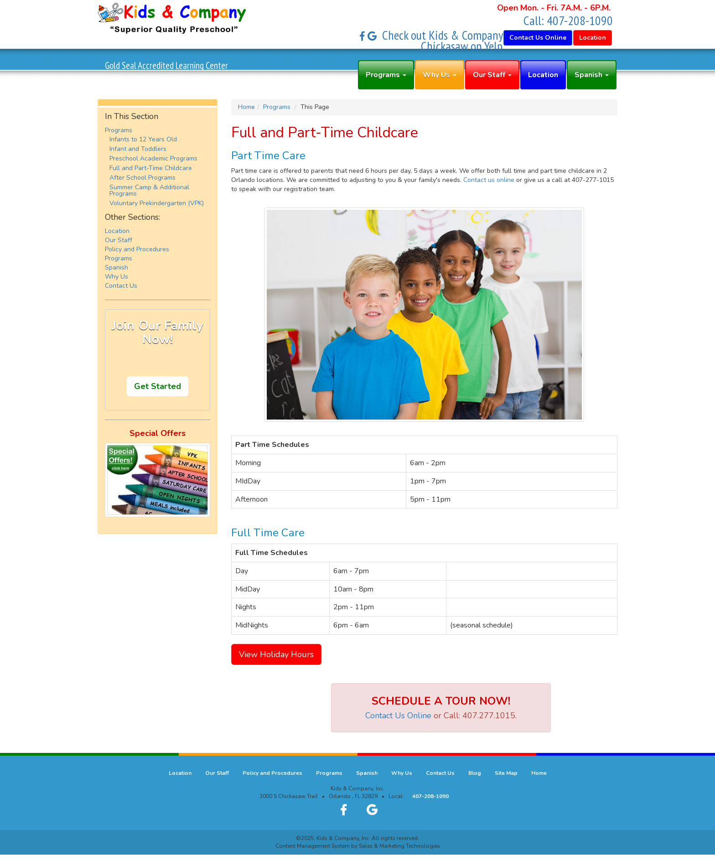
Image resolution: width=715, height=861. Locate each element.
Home (246, 107)
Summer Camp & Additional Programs (149, 190)
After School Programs (142, 177)
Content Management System (312, 846)
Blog (474, 773)
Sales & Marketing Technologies (399, 846)
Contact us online (488, 180)
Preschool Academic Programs (153, 158)
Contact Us (121, 285)
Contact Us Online (398, 715)
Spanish (592, 75)
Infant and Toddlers (137, 149)
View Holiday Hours (276, 654)
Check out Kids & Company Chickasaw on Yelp (442, 40)
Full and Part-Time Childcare (150, 168)
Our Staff (492, 75)
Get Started (157, 386)
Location (543, 75)
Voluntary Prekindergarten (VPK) (156, 203)
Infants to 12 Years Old (143, 139)
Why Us (439, 75)
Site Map (506, 773)
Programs (386, 75)
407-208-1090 (580, 20)
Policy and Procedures (137, 249)
